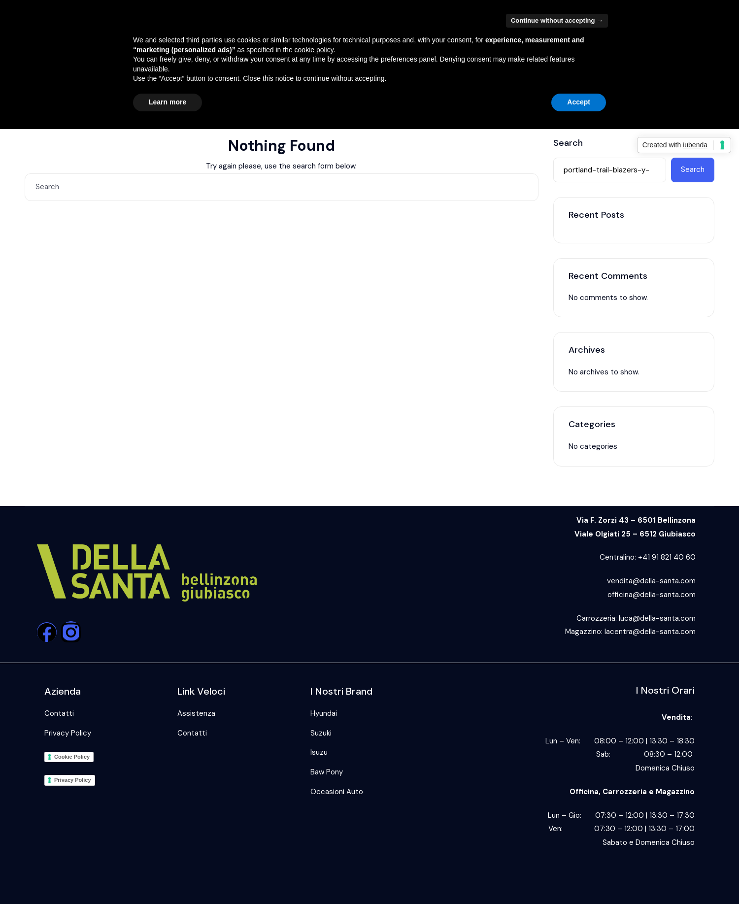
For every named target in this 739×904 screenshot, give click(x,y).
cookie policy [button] (314, 50)
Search (568, 143)
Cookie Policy (72, 757)
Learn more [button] (167, 102)
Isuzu (319, 752)
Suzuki (321, 733)
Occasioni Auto (336, 792)
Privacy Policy (67, 733)
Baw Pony (326, 772)
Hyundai (323, 713)
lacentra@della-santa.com (650, 631)
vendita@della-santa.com (651, 581)
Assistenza (196, 713)
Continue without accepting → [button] (557, 20)
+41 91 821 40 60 (667, 557)
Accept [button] (578, 102)
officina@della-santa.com (651, 595)
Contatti (59, 713)
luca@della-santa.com (657, 618)
